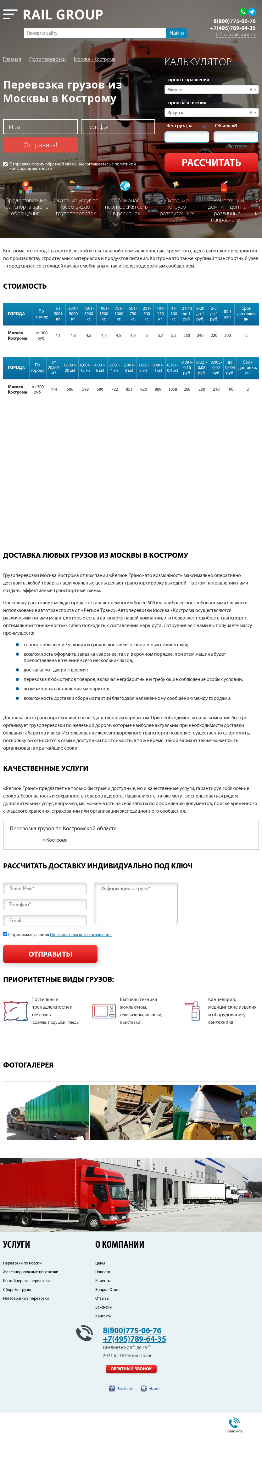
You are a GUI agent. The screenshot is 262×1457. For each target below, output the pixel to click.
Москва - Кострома (94, 59)
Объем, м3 (226, 126)
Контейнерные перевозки (26, 1325)
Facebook (125, 1433)
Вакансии (103, 1352)
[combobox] (211, 89)
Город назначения (186, 103)
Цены (100, 1307)
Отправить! (40, 145)
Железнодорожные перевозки (30, 1316)
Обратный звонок (236, 34)
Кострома (57, 840)
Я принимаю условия (60, 934)
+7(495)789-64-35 (233, 28)
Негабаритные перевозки (26, 1343)
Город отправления (187, 80)
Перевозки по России (22, 1307)
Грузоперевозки (47, 59)
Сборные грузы (17, 1334)
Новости (102, 1316)
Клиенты (103, 1325)
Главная (12, 59)
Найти (177, 33)
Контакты (103, 1360)
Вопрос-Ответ (107, 1334)
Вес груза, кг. (180, 126)
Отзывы (102, 1343)
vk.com (154, 1433)
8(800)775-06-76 (235, 21)
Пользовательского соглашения (81, 934)
